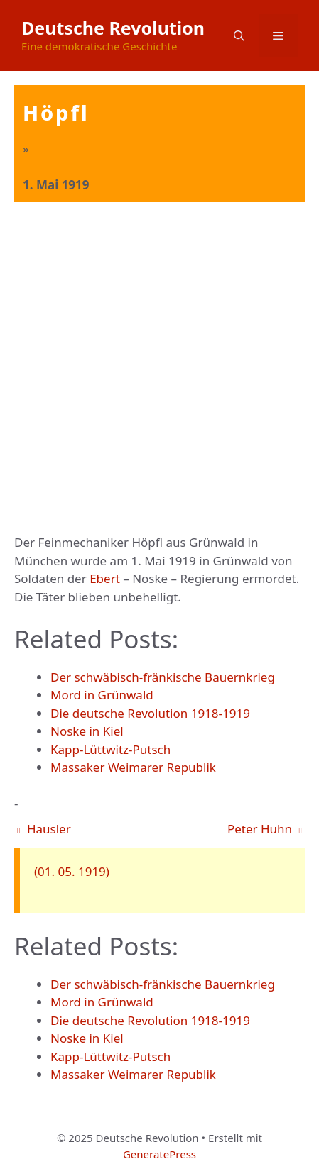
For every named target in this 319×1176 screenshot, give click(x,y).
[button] (239, 35)
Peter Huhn (264, 829)
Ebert (105, 578)
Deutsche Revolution (113, 28)
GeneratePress (159, 1154)
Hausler (44, 829)
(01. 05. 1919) (71, 871)
